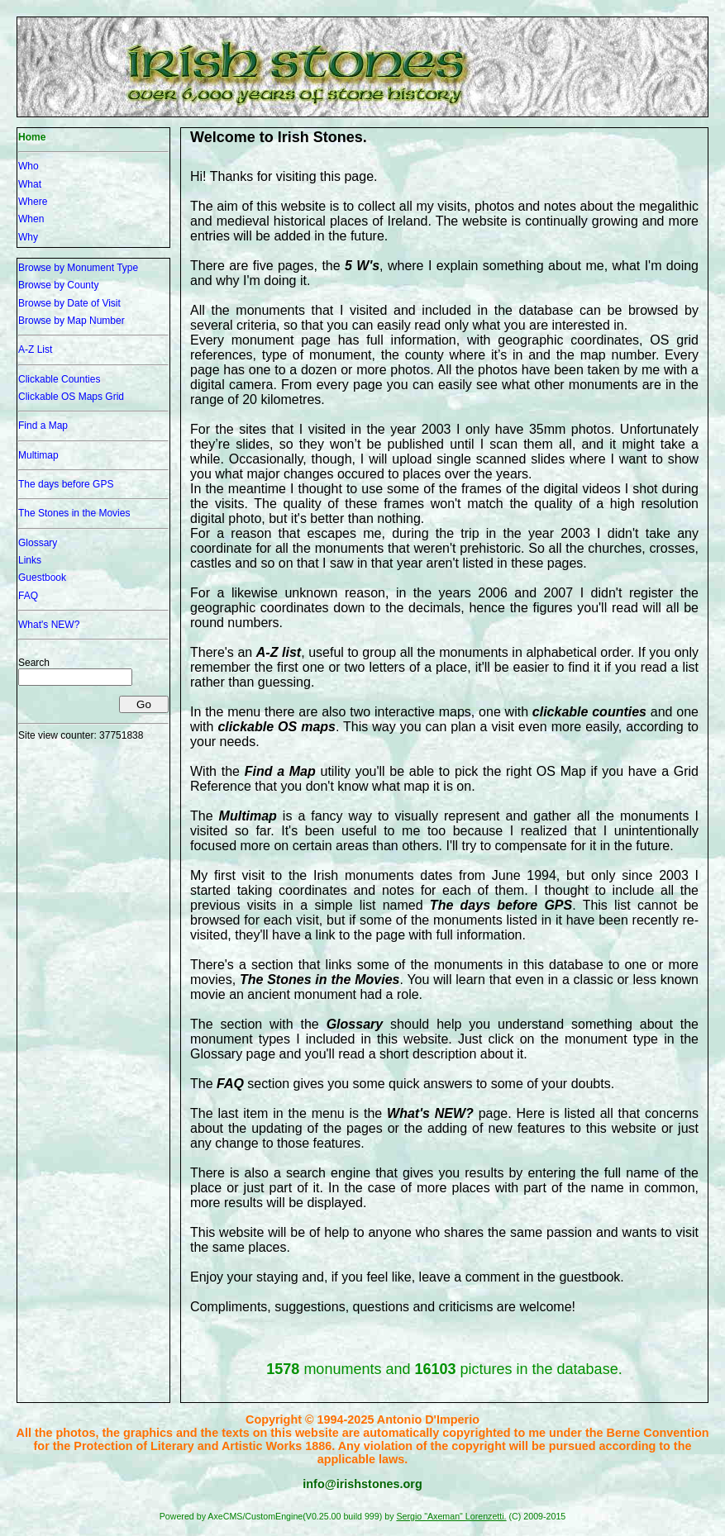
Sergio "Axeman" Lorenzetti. (451, 1516)
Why (28, 237)
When (31, 219)
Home (31, 137)
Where (32, 201)
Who (28, 166)
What (29, 184)
